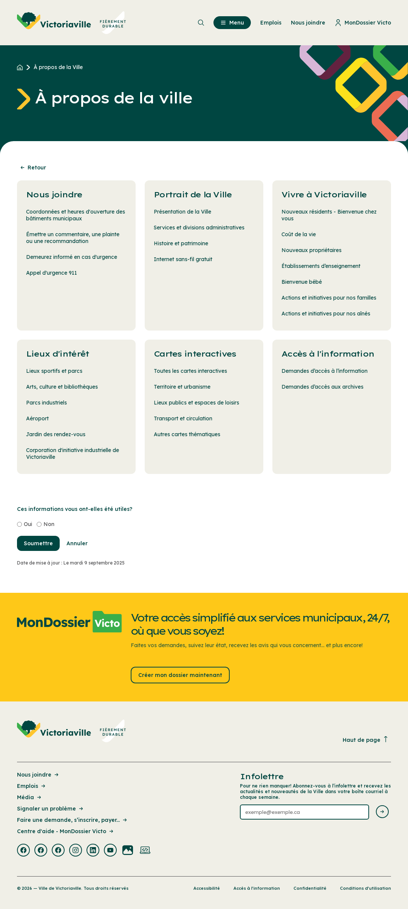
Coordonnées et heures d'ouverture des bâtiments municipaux (75, 215)
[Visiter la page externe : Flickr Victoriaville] (127, 851)
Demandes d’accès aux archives (322, 386)
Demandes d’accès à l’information (324, 371)
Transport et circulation (183, 418)
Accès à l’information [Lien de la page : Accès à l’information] (256, 888)
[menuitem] (71, 22)
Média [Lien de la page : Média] (29, 797)
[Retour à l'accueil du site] (21, 67)
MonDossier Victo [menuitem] (363, 22)
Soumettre (38, 543)
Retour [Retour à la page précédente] (32, 167)
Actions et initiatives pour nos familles (328, 297)
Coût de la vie (298, 234)
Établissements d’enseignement (320, 266)
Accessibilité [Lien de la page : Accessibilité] (206, 888)
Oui (28, 524)
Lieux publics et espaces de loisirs (196, 402)
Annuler (77, 543)
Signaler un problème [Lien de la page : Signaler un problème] (50, 808)
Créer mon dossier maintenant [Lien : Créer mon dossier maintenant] (180, 675)
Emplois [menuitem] (270, 22)
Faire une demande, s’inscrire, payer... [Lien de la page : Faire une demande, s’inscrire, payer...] (72, 820)
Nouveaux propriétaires (311, 250)
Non (48, 524)
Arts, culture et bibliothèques (62, 386)
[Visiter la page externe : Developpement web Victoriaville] (145, 851)
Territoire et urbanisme (182, 386)
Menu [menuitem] (232, 22)
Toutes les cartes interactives (190, 371)
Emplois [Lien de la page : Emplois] (31, 786)
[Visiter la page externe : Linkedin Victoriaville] (93, 851)
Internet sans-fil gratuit (183, 259)
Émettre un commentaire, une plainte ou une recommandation (72, 238)
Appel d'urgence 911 (51, 272)
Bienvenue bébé (301, 281)
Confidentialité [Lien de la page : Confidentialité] (310, 888)
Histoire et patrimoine (181, 243)
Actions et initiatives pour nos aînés (325, 313)
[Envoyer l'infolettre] (382, 812)
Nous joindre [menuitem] (308, 22)
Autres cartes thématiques (187, 434)
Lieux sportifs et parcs (54, 371)
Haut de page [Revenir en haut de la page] (366, 739)
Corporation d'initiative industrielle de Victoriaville (72, 453)
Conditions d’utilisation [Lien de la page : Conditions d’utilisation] (365, 888)
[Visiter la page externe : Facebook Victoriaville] (23, 851)
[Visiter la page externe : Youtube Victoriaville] (110, 851)
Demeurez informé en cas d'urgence (71, 257)
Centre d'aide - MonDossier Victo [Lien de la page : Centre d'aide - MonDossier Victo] (65, 831)
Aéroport (37, 418)
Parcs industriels (46, 402)
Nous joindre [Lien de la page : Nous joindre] (38, 774)
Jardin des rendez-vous (55, 434)
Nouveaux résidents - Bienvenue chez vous (329, 215)
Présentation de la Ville (182, 211)
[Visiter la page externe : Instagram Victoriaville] (75, 851)
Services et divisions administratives (199, 227)
